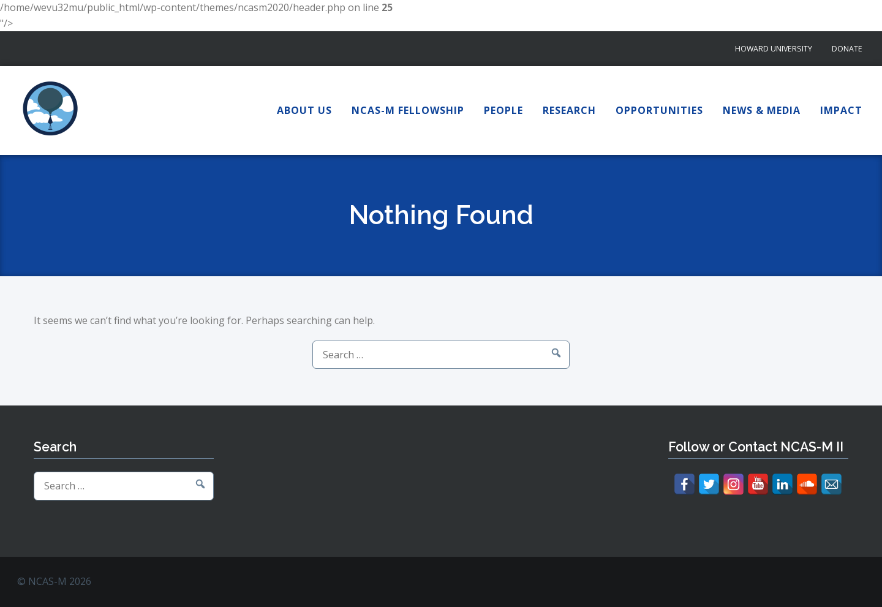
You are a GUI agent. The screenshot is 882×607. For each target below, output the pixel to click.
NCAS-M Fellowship (408, 110)
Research (569, 110)
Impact (841, 110)
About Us (304, 110)
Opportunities (659, 110)
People (503, 110)
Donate (847, 48)
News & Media (762, 110)
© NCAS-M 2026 (54, 581)
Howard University (773, 48)
